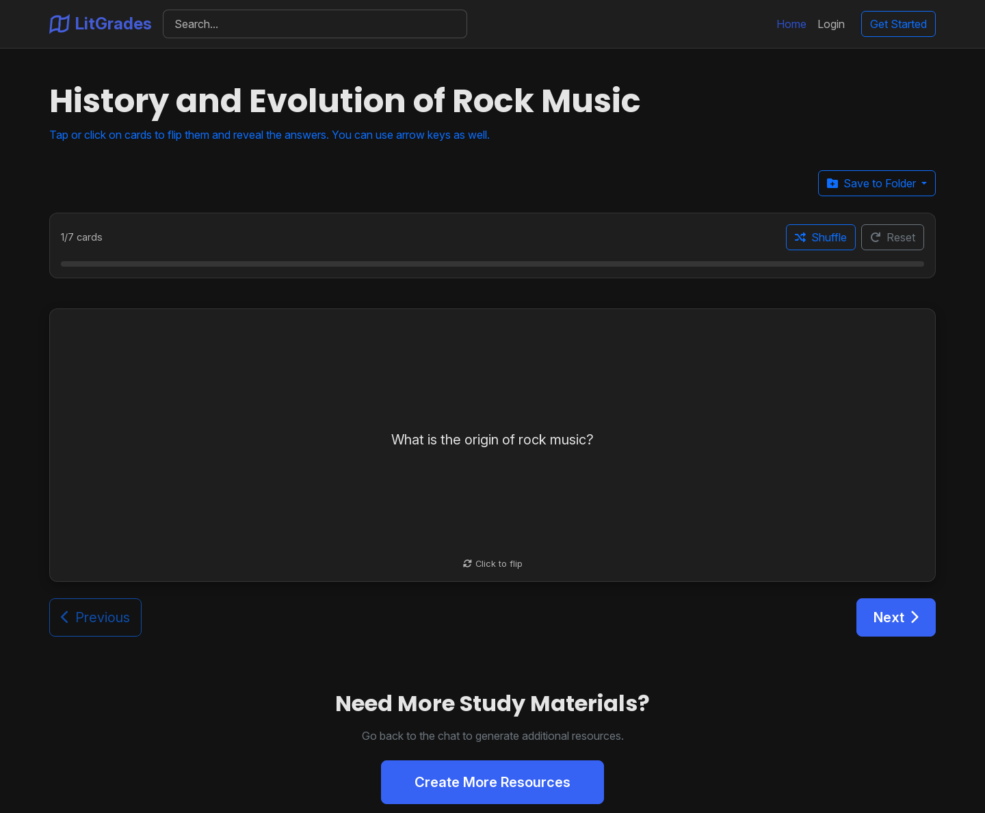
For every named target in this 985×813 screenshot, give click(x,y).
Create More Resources (492, 782)
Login (831, 24)
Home (791, 24)
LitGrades (100, 24)
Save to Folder (873, 183)
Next (896, 617)
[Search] (315, 24)
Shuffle (821, 237)
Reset (892, 237)
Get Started (898, 24)
